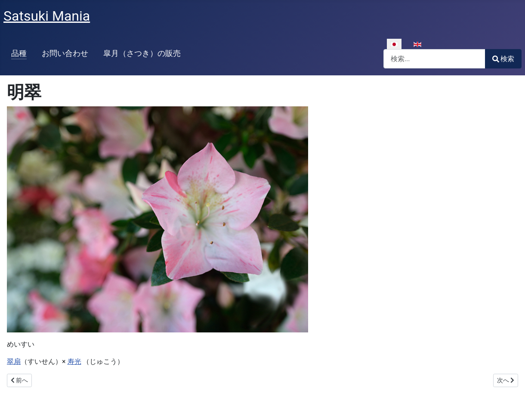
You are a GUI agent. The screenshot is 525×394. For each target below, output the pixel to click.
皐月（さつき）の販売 (142, 53)
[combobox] (434, 58)
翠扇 (14, 361)
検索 (503, 59)
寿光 (74, 361)
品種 (19, 53)
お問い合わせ (65, 53)
